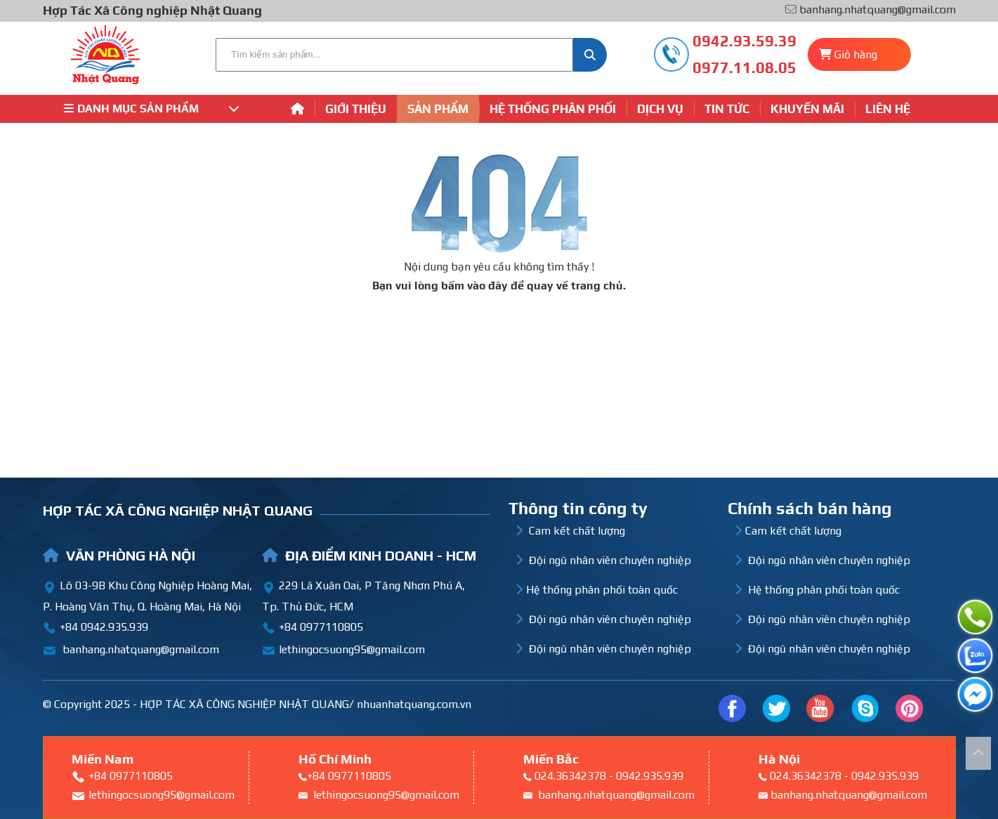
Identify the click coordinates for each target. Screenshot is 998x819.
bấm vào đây (474, 285)
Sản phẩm (437, 109)
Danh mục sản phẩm (152, 108)
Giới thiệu (355, 109)
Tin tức (726, 109)
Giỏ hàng (855, 54)
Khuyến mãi (807, 109)
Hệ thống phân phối (553, 109)
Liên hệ (887, 109)
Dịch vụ (660, 109)
